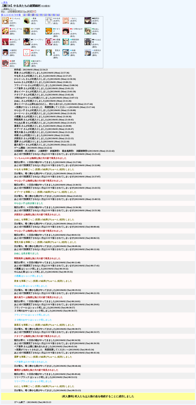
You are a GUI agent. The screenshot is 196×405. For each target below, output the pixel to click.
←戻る (4, 2)
